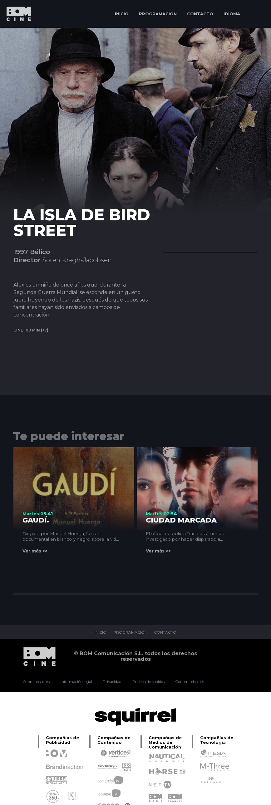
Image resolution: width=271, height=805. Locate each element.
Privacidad (112, 682)
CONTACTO (200, 13)
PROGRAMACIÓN (158, 13)
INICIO (122, 13)
